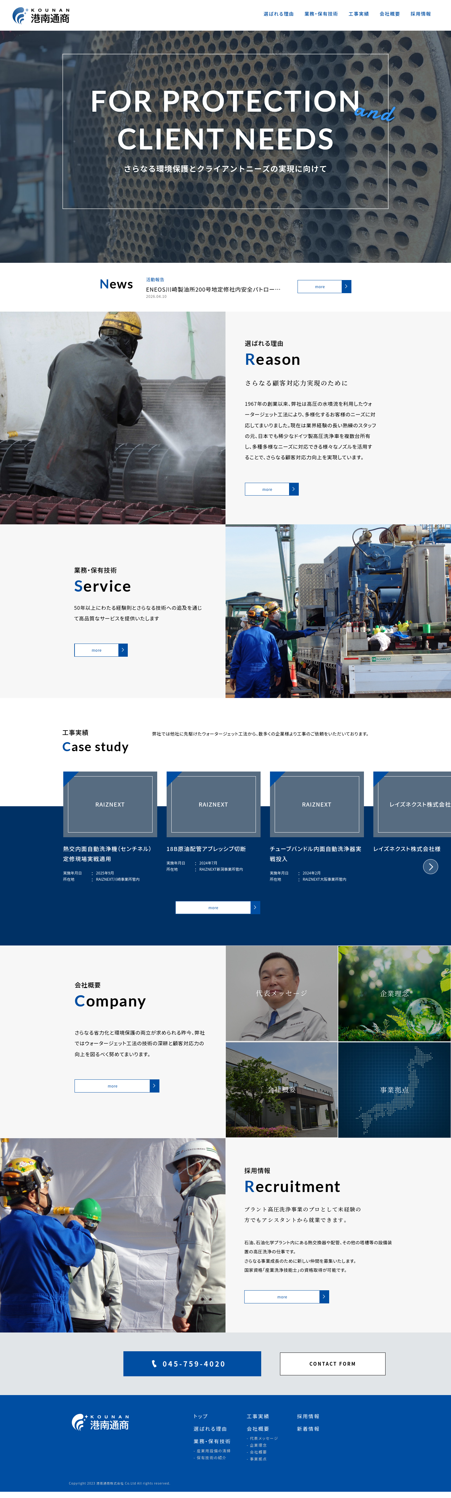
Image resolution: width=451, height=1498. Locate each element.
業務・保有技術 (321, 13)
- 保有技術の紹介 (210, 1463)
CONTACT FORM (303, 1370)
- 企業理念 (257, 1451)
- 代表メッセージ (262, 1444)
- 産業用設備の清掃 (212, 1457)
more (319, 287)
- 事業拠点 (257, 1465)
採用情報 (421, 13)
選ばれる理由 (278, 13)
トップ (201, 1422)
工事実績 (359, 13)
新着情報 (308, 1435)
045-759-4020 (149, 1370)
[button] (430, 869)
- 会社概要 (257, 1458)
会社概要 (390, 13)
